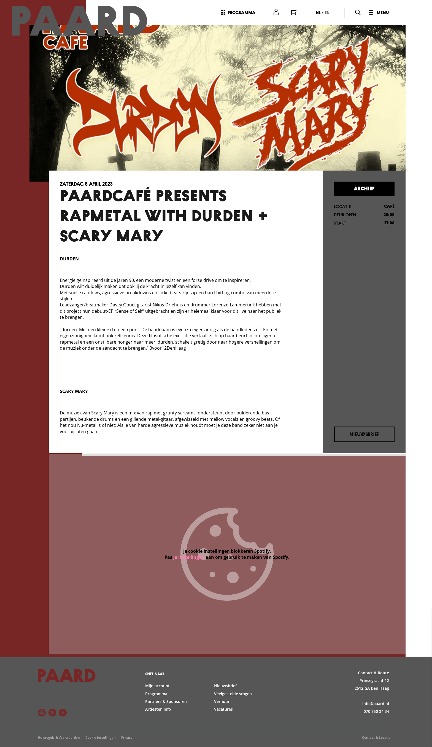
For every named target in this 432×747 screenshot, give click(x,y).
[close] (423, 617)
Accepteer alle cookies (385, 720)
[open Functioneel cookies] (423, 667)
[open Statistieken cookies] (423, 684)
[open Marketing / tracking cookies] (423, 701)
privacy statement (363, 649)
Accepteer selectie (385, 736)
